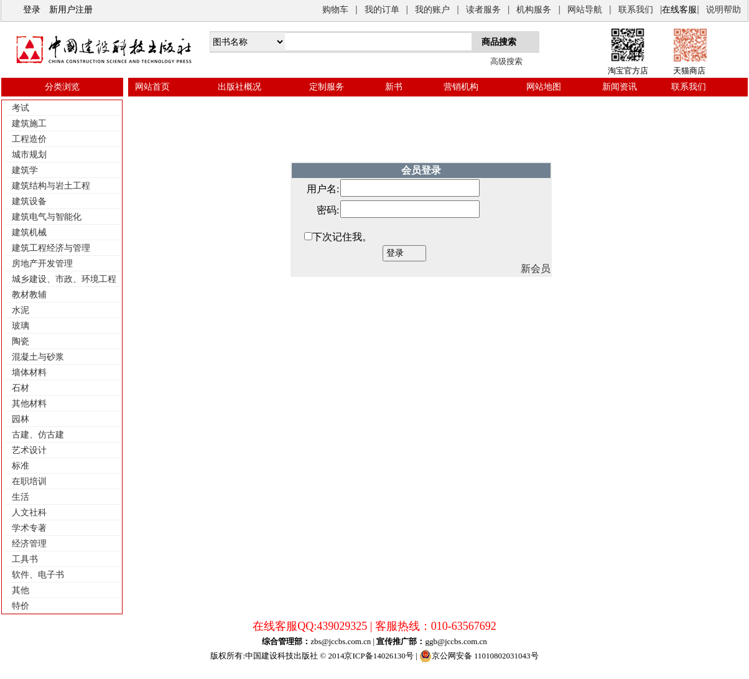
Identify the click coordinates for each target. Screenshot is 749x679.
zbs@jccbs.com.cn (340, 641)
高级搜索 (506, 61)
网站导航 (584, 9)
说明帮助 (723, 9)
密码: (328, 210)
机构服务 (533, 9)
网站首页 (152, 86)
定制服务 (326, 86)
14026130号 (393, 655)
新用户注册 (71, 9)
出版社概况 (239, 86)
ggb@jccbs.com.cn (455, 641)
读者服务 (483, 9)
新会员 (536, 268)
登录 (31, 9)
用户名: (323, 189)
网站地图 (543, 86)
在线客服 (679, 9)
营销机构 (461, 86)
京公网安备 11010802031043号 (479, 656)
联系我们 (635, 9)
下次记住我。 (342, 237)
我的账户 (432, 9)
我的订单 (382, 9)
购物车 (335, 9)
